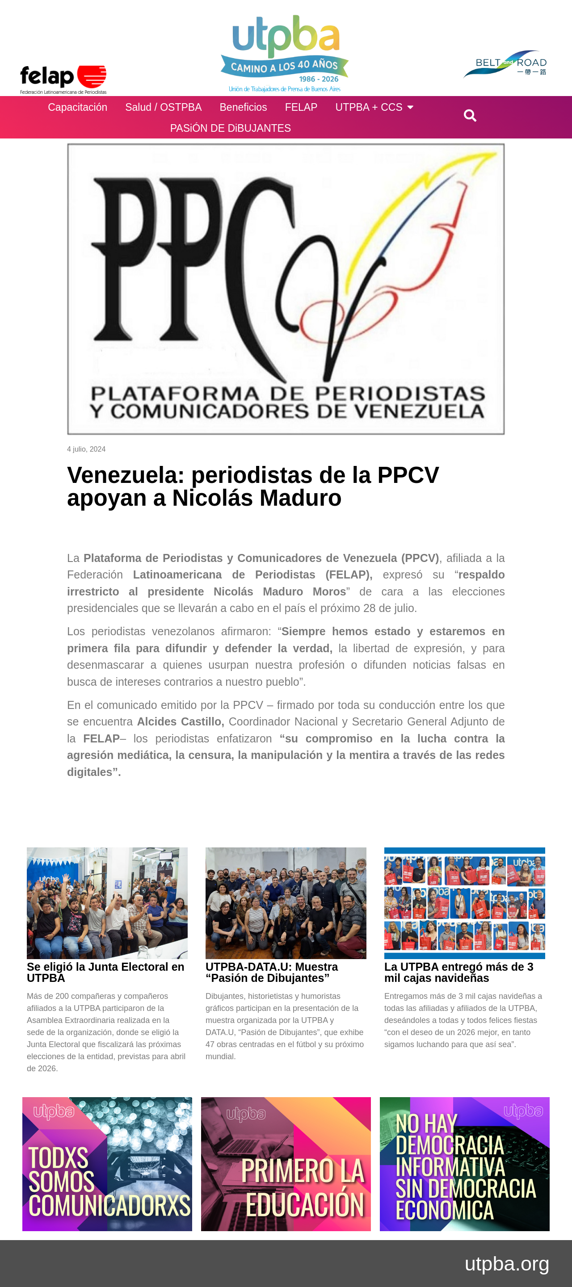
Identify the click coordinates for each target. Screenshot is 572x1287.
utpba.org (507, 1263)
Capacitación (77, 107)
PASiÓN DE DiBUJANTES (230, 128)
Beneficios (243, 107)
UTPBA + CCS (374, 107)
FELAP (301, 107)
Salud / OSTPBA (163, 107)
